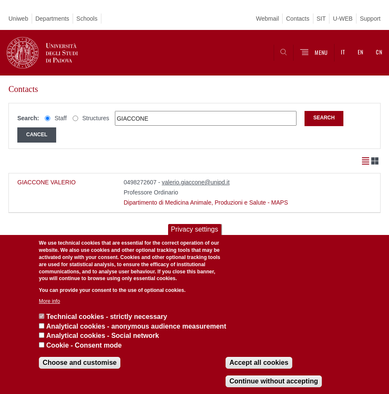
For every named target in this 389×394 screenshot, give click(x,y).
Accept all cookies (258, 362)
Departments (52, 18)
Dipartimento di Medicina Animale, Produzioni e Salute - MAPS (206, 202)
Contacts (297, 18)
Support (370, 18)
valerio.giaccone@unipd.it (196, 182)
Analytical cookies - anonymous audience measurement (136, 326)
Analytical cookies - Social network (102, 335)
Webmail (267, 18)
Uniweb (18, 18)
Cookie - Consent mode (84, 345)
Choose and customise (80, 362)
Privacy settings (194, 229)
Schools (87, 18)
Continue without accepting (273, 381)
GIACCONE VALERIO (46, 182)
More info (49, 301)
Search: (28, 118)
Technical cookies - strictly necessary (106, 316)
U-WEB (343, 18)
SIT (321, 18)
